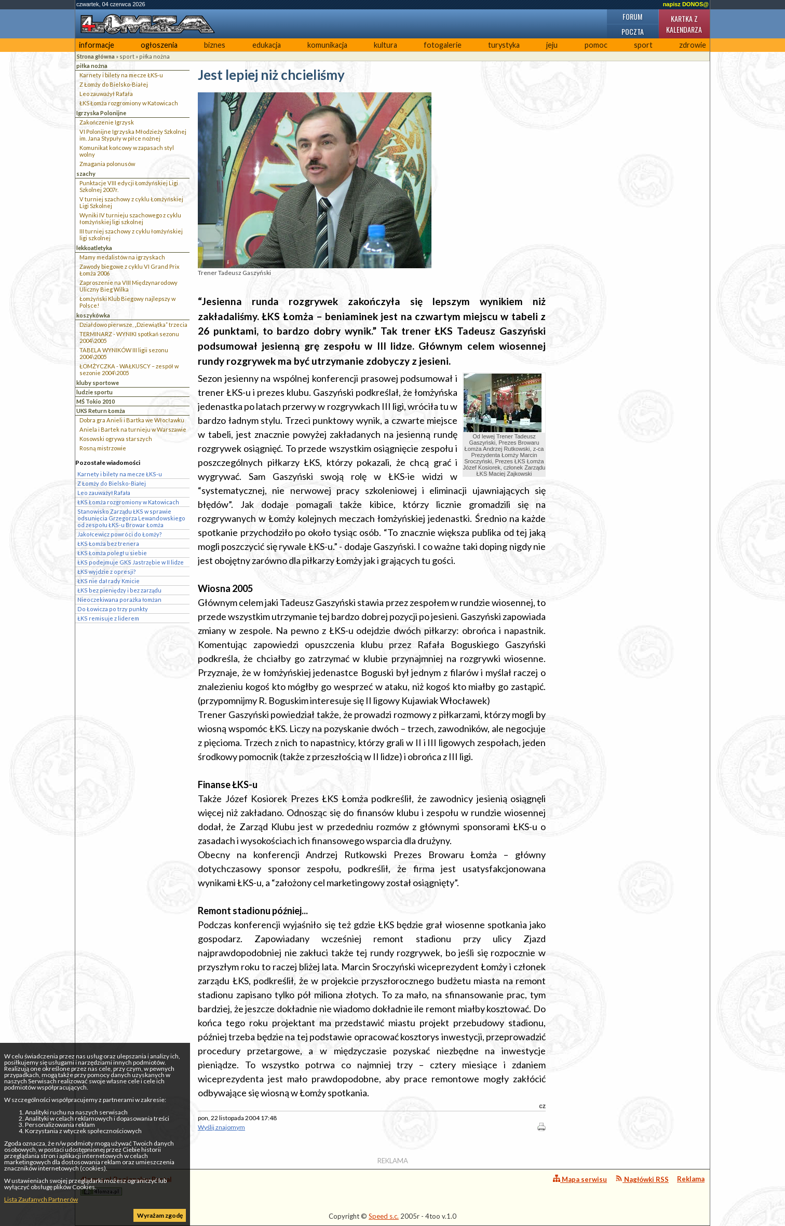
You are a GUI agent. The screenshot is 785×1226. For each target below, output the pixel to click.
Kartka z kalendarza (684, 24)
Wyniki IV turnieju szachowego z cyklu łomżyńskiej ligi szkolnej (130, 218)
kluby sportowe (97, 382)
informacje (96, 44)
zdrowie (692, 44)
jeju (552, 44)
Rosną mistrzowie (102, 448)
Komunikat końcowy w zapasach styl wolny (126, 151)
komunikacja (327, 44)
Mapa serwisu (580, 1179)
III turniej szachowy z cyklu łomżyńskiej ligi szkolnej (131, 234)
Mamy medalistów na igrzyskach (122, 257)
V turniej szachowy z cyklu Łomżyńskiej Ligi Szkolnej (131, 202)
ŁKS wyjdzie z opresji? (106, 571)
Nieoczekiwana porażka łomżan (119, 599)
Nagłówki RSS (642, 1179)
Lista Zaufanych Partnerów (41, 1199)
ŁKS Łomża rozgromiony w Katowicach (128, 103)
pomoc (596, 44)
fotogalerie (443, 44)
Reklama (691, 1179)
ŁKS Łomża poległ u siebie (112, 552)
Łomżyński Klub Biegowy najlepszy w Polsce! (127, 302)
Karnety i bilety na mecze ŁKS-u (121, 75)
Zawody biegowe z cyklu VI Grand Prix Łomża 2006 (129, 270)
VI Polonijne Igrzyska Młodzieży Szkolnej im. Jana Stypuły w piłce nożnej (132, 135)
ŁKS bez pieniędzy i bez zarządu (119, 590)
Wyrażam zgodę (160, 1215)
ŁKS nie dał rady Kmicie (108, 580)
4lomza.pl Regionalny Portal (126, 1185)
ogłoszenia (159, 44)
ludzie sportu (94, 392)
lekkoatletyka (94, 247)
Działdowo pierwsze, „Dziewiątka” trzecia (133, 324)
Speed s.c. (384, 1216)
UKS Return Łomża (100, 410)
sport (643, 44)
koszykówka (93, 315)
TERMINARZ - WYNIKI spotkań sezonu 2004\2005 (129, 337)
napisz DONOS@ (686, 4)
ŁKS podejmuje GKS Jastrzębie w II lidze (130, 562)
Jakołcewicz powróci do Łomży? (119, 534)
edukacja (266, 44)
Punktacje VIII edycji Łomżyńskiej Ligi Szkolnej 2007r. (128, 186)
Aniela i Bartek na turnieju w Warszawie (132, 429)
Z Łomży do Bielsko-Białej (113, 84)
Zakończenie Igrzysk (106, 122)
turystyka (504, 44)
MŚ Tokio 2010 (95, 401)
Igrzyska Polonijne (101, 112)
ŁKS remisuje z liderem (108, 618)
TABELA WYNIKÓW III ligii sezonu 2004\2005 (123, 353)
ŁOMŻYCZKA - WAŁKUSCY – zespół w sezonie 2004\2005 (129, 369)
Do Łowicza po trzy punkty (112, 608)
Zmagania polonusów (107, 163)
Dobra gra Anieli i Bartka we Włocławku (131, 420)
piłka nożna (154, 56)
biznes (214, 44)
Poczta (632, 31)
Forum (632, 16)
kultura (385, 44)
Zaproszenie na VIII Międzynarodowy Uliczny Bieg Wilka (128, 286)
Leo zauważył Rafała (106, 93)
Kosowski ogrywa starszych (115, 438)
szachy (86, 173)
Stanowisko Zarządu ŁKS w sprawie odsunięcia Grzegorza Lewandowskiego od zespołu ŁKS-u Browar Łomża (131, 518)
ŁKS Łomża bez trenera (108, 543)
